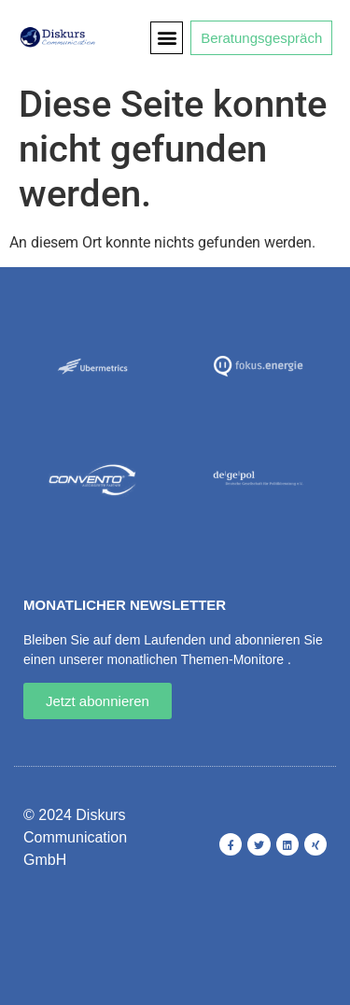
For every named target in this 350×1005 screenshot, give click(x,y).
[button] (166, 37)
